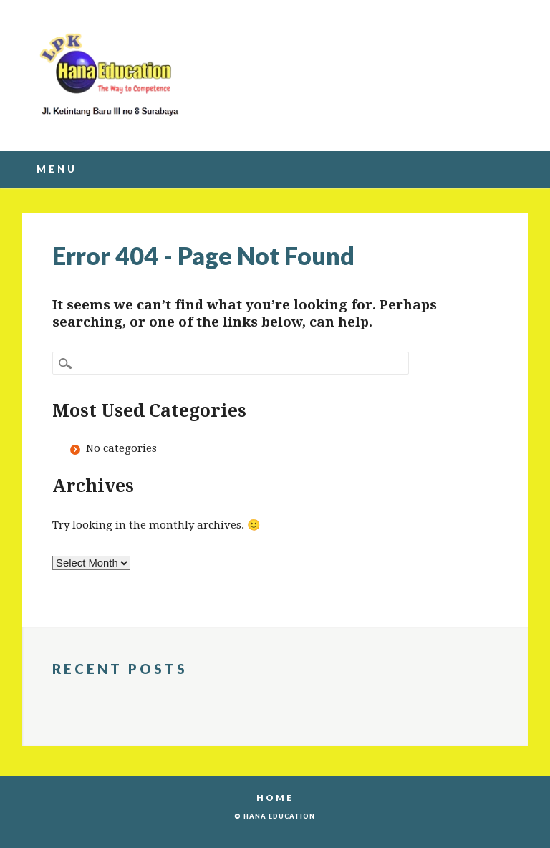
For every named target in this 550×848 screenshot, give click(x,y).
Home (275, 797)
